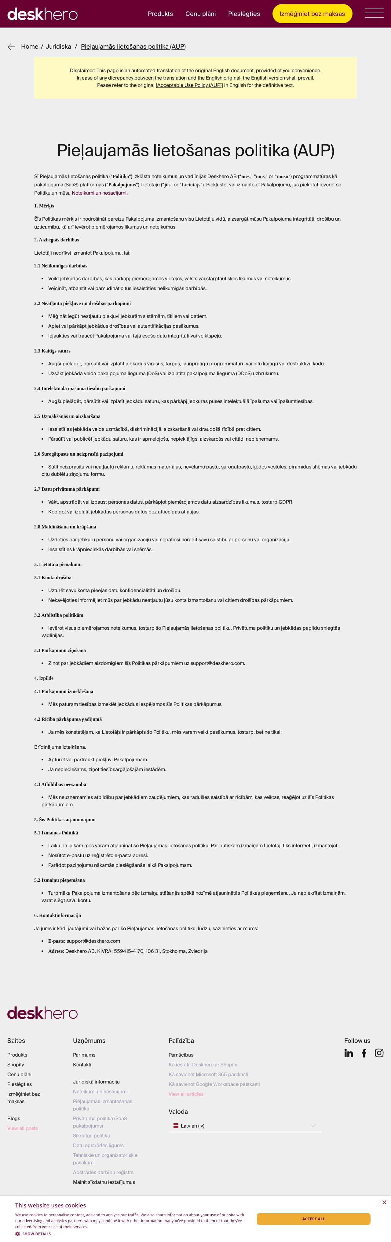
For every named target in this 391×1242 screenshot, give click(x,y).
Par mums (84, 1054)
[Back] (11, 46)
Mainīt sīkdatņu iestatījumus (104, 1182)
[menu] (374, 13)
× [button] (384, 1202)
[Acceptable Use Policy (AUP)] (189, 85)
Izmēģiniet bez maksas (312, 13)
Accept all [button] (313, 1218)
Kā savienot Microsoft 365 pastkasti (208, 1074)
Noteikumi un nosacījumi (100, 1091)
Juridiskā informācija (96, 1081)
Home (29, 46)
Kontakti (82, 1064)
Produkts (160, 13)
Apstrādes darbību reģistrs (103, 1172)
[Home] (195, 1012)
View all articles (186, 1094)
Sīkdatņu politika (91, 1135)
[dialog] (195, 1219)
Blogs (13, 1118)
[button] (131, 1233)
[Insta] (379, 1053)
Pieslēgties (244, 13)
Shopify (15, 1064)
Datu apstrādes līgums (98, 1145)
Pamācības (181, 1054)
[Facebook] (364, 1053)
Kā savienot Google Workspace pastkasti (214, 1084)
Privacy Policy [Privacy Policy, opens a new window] (101, 1226)
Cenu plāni (200, 13)
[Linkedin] (348, 1053)
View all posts (22, 1128)
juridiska (58, 46)
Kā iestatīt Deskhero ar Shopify (203, 1064)
